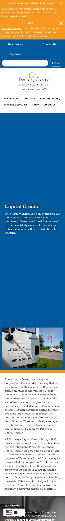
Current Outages (11, 28)
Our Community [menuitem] (50, 98)
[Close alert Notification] (61, 3)
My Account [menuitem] (11, 98)
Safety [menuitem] (36, 104)
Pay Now (15, 54)
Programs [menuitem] (29, 98)
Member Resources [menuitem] (15, 104)
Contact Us (49, 44)
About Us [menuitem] (49, 104)
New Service (15, 44)
